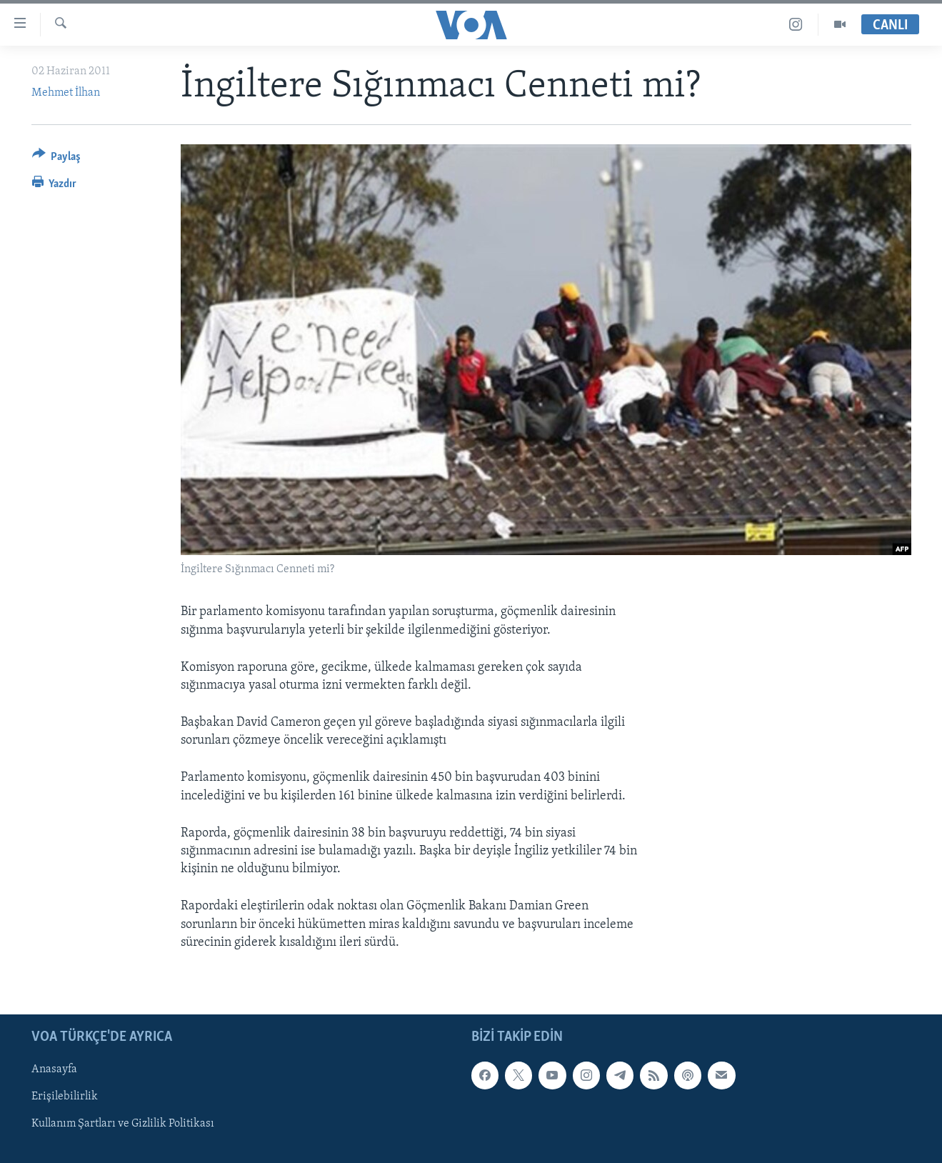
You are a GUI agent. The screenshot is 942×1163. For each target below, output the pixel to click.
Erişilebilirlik (64, 1096)
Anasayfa (54, 1069)
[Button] (56, 159)
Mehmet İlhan (65, 93)
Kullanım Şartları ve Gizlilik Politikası (122, 1123)
